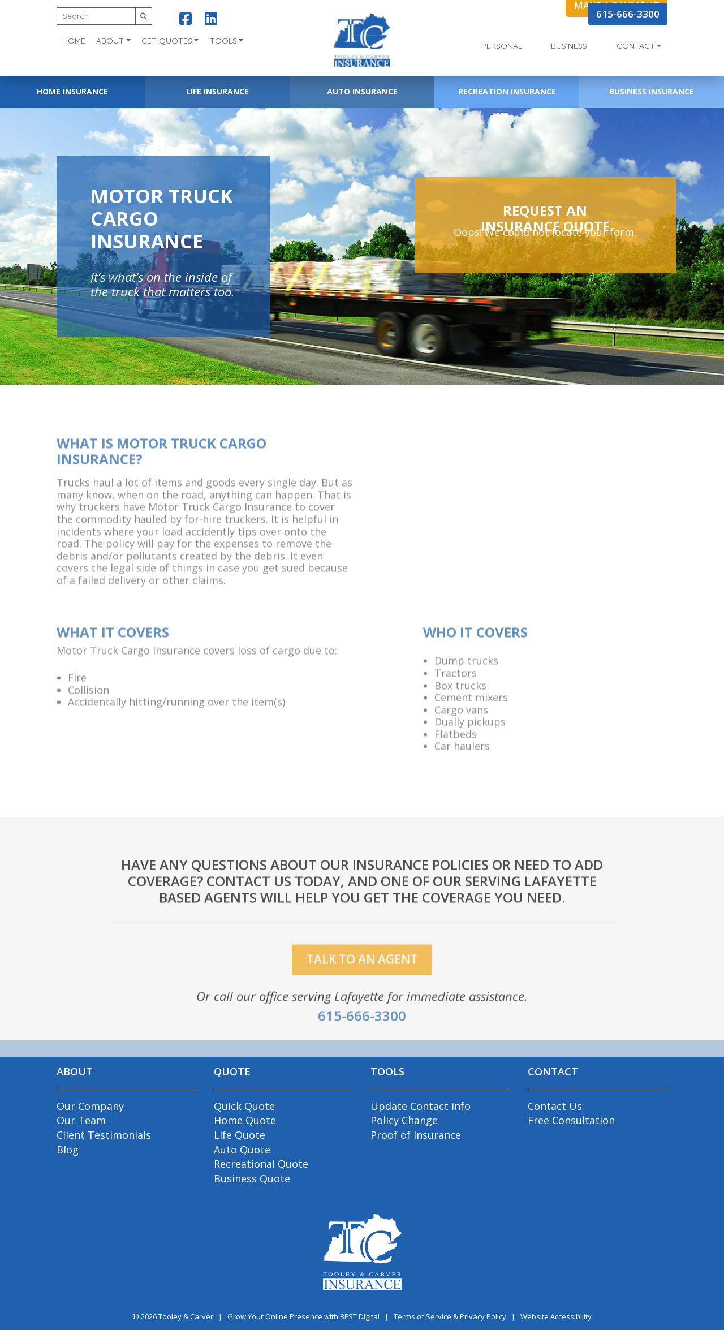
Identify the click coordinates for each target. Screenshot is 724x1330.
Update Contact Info (420, 1106)
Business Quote (252, 1178)
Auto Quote (242, 1149)
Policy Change (404, 1120)
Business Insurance (651, 91)
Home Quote (245, 1120)
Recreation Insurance (507, 91)
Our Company (90, 1106)
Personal (501, 46)
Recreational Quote (261, 1163)
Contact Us (555, 1106)
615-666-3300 (628, 13)
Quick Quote (244, 1106)
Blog (68, 1149)
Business (569, 46)
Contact (636, 46)
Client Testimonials (104, 1135)
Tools (223, 41)
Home (73, 41)
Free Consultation (571, 1120)
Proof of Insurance (415, 1135)
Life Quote (239, 1135)
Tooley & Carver (185, 1316)
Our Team (81, 1120)
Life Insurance (217, 91)
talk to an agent (362, 974)
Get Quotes (166, 41)
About (110, 41)
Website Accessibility (556, 1316)
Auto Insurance (362, 91)
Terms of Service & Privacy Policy (450, 1316)
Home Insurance (72, 91)
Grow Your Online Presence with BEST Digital (303, 1316)
